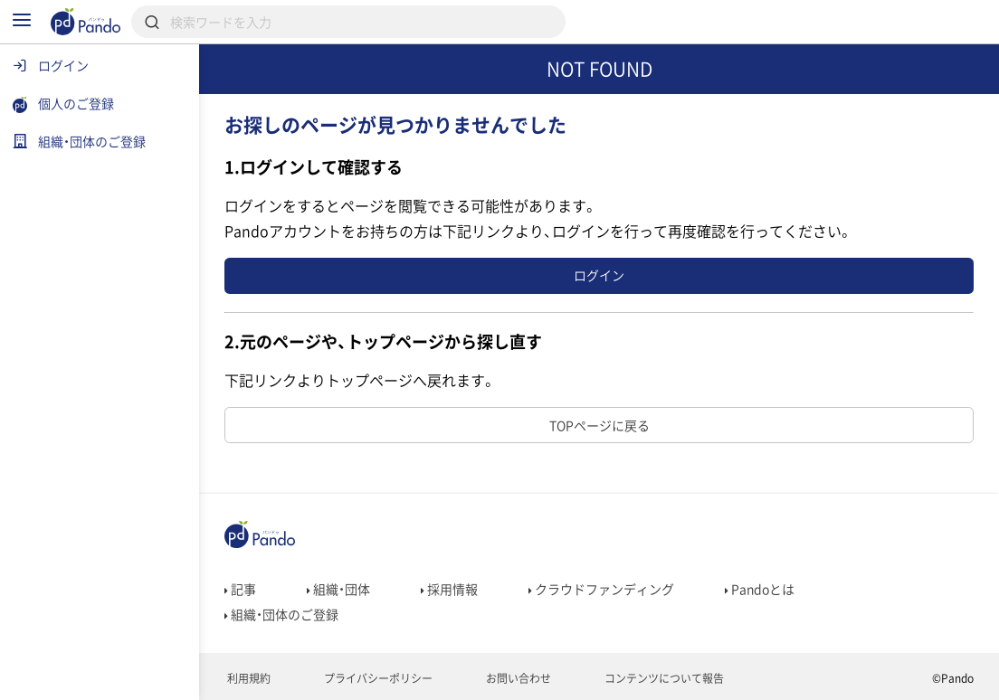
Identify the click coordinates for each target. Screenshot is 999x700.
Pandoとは (759, 589)
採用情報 (449, 589)
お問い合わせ (517, 678)
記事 (240, 589)
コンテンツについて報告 (663, 678)
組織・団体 (338, 589)
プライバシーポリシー (377, 678)
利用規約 (247, 678)
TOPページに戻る (599, 425)
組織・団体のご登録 (281, 614)
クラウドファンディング (601, 589)
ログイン (599, 275)
